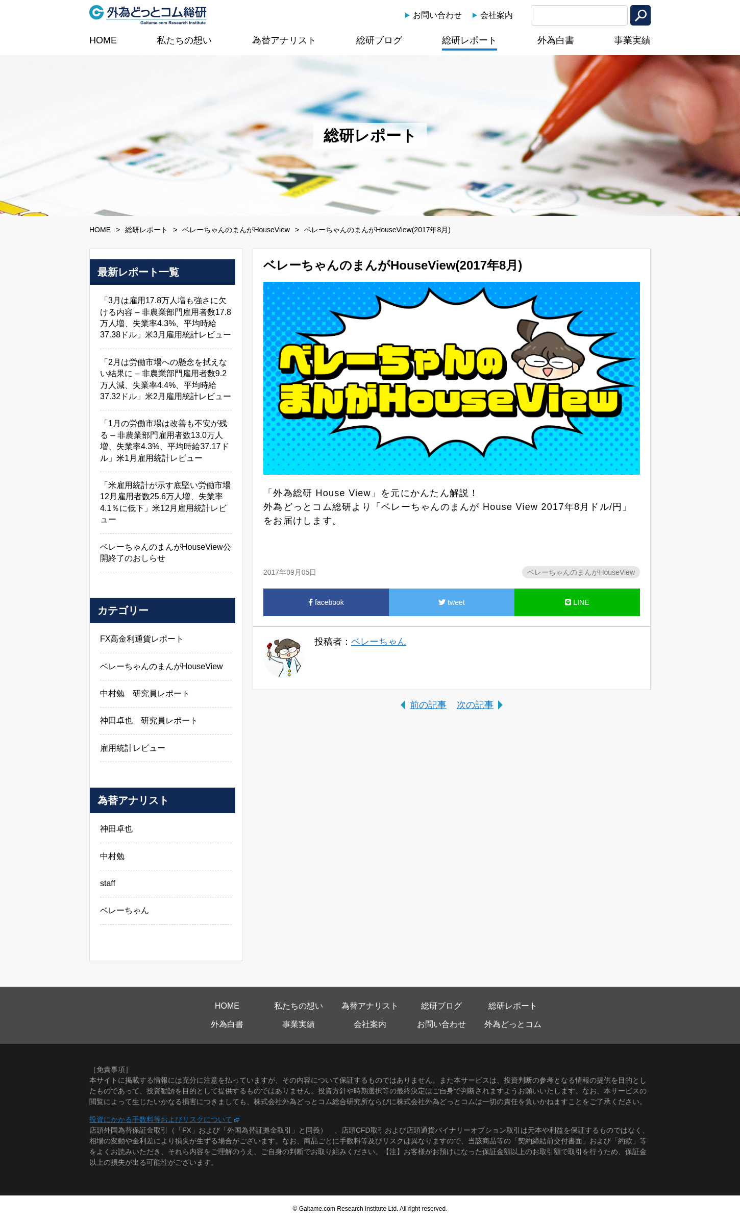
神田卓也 (116, 828)
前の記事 (428, 705)
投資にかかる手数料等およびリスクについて (160, 1119)
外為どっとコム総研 (148, 15)
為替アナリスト (284, 40)
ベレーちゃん (378, 642)
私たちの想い (184, 40)
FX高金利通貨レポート (142, 638)
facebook (326, 602)
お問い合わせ (437, 15)
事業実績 (632, 40)
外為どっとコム (512, 1024)
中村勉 (112, 856)
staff (107, 883)
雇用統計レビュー (132, 748)
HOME (103, 40)
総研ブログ (379, 40)
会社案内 (496, 15)
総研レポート (469, 40)
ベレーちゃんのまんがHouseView (236, 230)
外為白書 (555, 40)
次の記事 (475, 705)
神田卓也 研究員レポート (149, 720)
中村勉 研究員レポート (145, 693)
